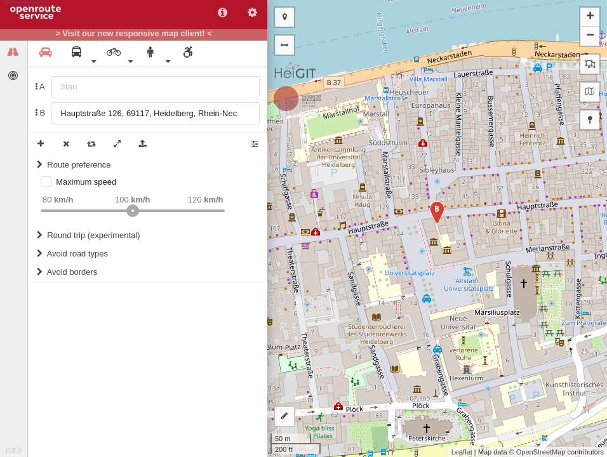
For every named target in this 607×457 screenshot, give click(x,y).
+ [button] (590, 17)
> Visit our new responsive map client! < (133, 33)
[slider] (132, 210)
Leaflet (461, 452)
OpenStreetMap (541, 452)
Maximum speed (86, 182)
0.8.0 (13, 450)
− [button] (590, 36)
